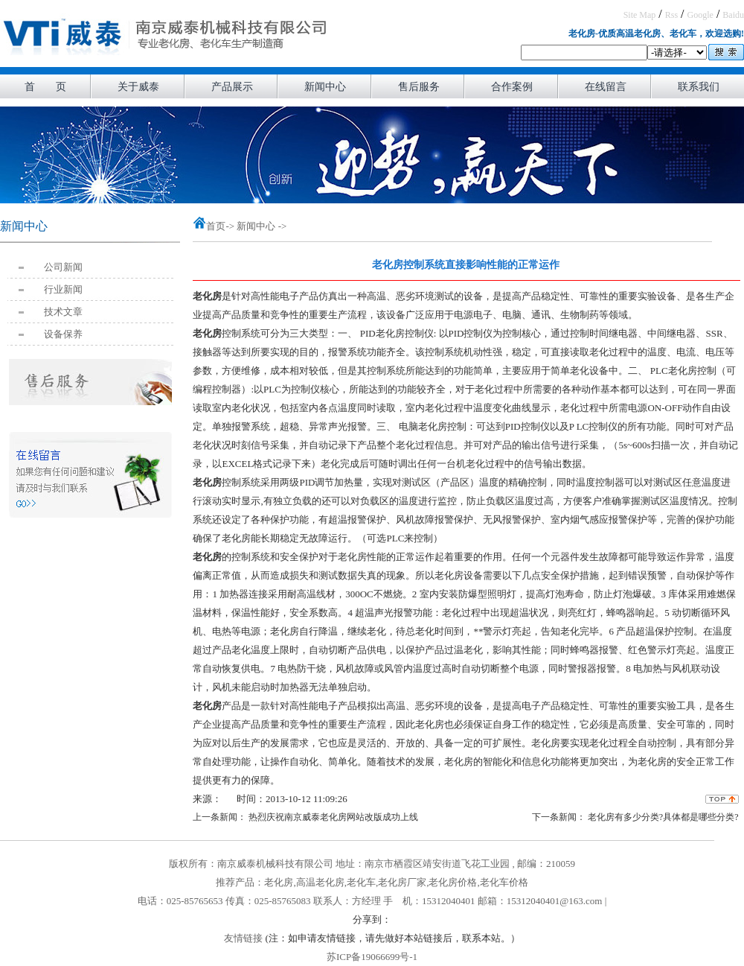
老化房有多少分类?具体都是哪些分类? (662, 817)
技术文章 (63, 311)
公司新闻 (63, 267)
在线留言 (605, 86)
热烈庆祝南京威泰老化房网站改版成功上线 (332, 817)
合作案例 (512, 86)
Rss (671, 15)
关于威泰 (138, 86)
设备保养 (63, 334)
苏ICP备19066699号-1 (372, 956)
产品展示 (232, 86)
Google (700, 15)
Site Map (639, 15)
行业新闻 (63, 289)
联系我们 (698, 86)
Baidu (733, 15)
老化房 (278, 882)
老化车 (361, 882)
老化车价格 (504, 882)
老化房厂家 (402, 882)
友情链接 (243, 938)
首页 (215, 226)
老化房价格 (453, 882)
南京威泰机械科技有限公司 (275, 863)
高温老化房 (320, 882)
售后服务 (419, 86)
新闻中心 (325, 86)
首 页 (45, 86)
